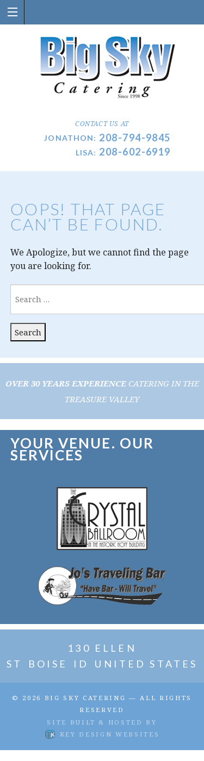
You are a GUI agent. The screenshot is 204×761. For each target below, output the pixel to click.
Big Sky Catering (85, 698)
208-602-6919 (134, 152)
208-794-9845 (134, 138)
